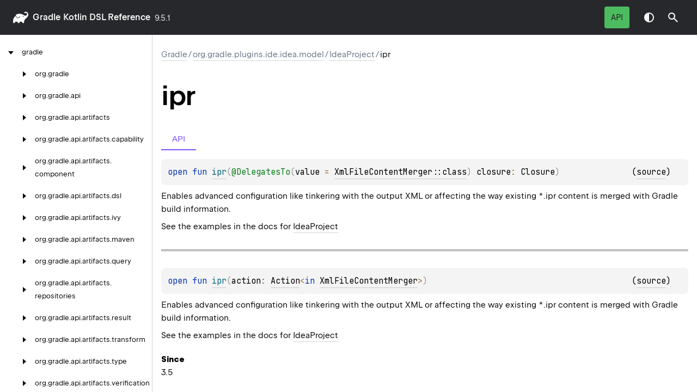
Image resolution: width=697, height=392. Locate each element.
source (651, 172)
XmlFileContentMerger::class (400, 172)
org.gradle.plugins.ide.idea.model (258, 54)
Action (285, 280)
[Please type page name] (673, 17)
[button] (673, 17)
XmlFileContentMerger (369, 280)
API (617, 17)
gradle (46, 17)
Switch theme (649, 17)
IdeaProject (352, 54)
